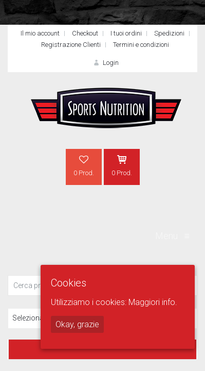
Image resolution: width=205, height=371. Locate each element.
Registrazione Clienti (71, 44)
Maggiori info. (152, 302)
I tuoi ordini (126, 33)
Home (26, 157)
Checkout (85, 33)
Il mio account (40, 33)
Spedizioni (169, 33)
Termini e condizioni (141, 44)
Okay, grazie (77, 324)
